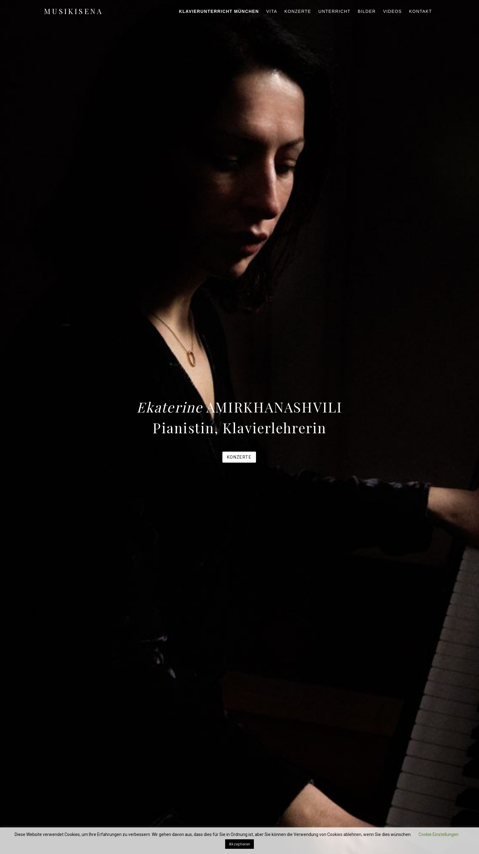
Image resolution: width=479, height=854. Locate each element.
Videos (392, 11)
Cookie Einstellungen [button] (439, 834)
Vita (271, 11)
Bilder (367, 11)
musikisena (73, 11)
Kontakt (420, 11)
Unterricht (334, 11)
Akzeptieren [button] (239, 844)
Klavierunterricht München (219, 11)
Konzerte (297, 11)
